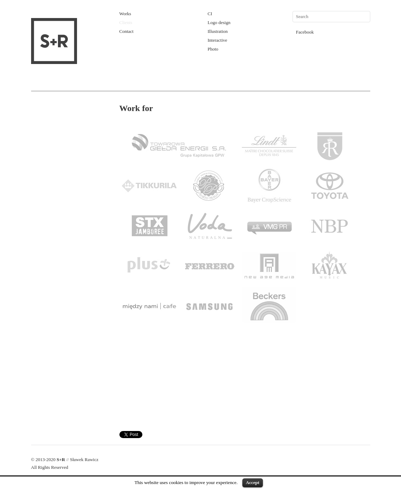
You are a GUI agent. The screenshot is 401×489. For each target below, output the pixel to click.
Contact (126, 31)
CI (210, 13)
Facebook (305, 32)
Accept (252, 482)
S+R (61, 459)
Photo (213, 49)
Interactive (218, 40)
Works (125, 13)
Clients (125, 22)
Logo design (219, 22)
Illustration (218, 31)
